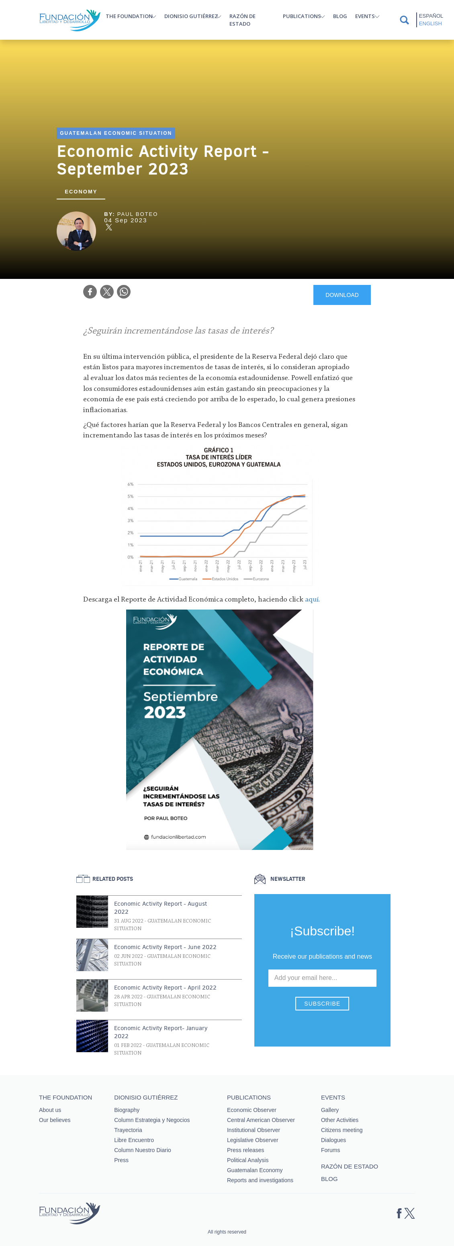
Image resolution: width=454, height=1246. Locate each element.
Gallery (330, 1110)
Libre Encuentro (134, 1140)
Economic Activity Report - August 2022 (160, 908)
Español (431, 16)
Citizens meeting (342, 1130)
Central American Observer (261, 1120)
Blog (340, 16)
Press (121, 1160)
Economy (81, 192)
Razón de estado (242, 19)
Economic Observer (251, 1110)
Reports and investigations (260, 1180)
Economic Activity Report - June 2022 (165, 947)
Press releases (245, 1150)
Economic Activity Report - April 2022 (165, 988)
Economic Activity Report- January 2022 (161, 1032)
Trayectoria (128, 1130)
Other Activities (339, 1120)
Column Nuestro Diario (142, 1150)
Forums (330, 1150)
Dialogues (333, 1140)
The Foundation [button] (129, 16)
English (430, 23)
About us (50, 1110)
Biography (126, 1110)
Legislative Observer (252, 1140)
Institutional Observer (253, 1130)
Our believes (55, 1120)
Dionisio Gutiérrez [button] (191, 16)
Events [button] (365, 16)
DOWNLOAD (341, 295)
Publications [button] (302, 16)
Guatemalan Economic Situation (116, 133)
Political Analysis (248, 1160)
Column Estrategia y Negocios (152, 1120)
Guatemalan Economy (255, 1170)
